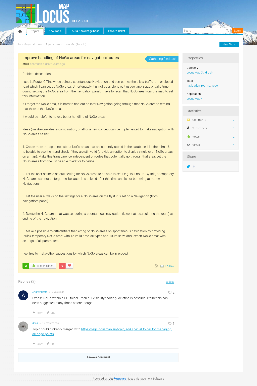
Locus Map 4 (195, 98)
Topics (35, 31)
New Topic (55, 31)
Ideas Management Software (146, 378)
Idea (57, 44)
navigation (193, 85)
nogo (214, 85)
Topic (49, 44)
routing (205, 85)
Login (237, 30)
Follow (169, 266)
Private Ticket (116, 31)
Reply (37, 312)
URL (50, 312)
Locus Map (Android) (75, 44)
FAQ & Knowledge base (84, 31)
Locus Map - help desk (30, 44)
